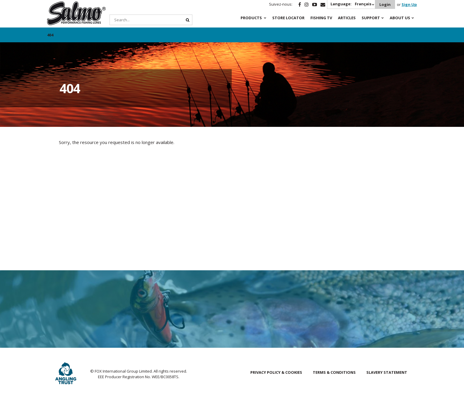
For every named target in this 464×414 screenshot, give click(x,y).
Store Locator (288, 17)
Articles (347, 17)
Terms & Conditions (334, 372)
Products (251, 17)
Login (385, 4)
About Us (400, 17)
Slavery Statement (386, 372)
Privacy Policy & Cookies (276, 372)
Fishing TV (321, 17)
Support (371, 17)
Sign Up (409, 4)
